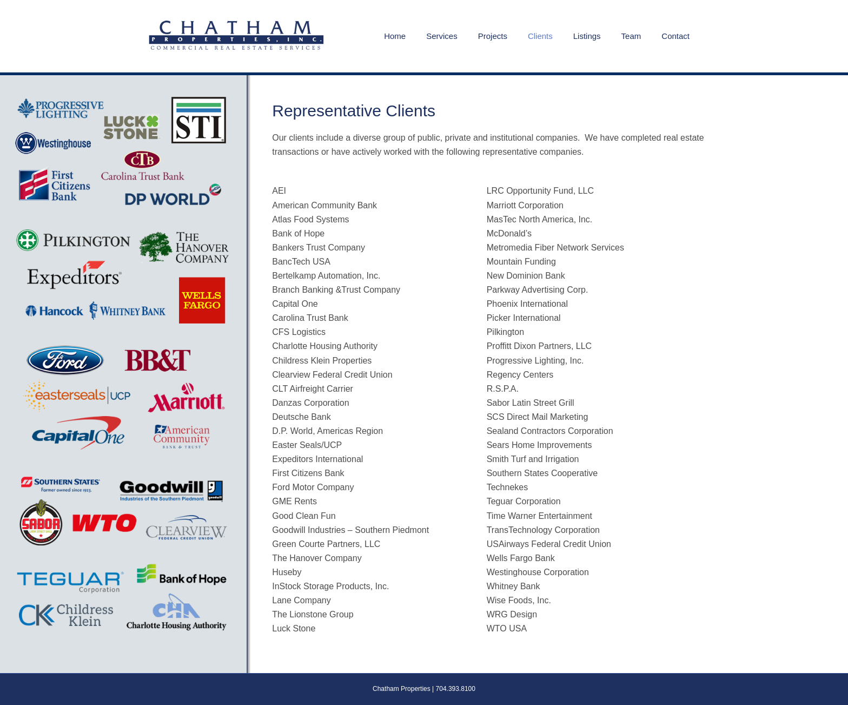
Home (395, 36)
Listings (587, 36)
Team (631, 36)
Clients (540, 36)
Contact (675, 36)
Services (442, 36)
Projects (492, 36)
